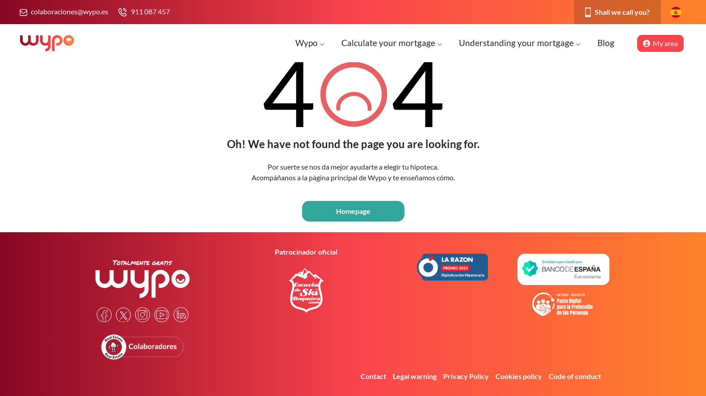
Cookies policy (519, 376)
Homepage (353, 211)
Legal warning (415, 376)
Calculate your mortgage (391, 43)
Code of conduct (575, 376)
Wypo (310, 43)
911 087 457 (150, 11)
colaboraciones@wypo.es (69, 11)
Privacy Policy (466, 376)
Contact (373, 376)
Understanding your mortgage (520, 43)
